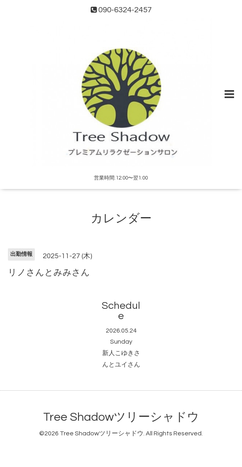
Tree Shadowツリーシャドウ (121, 417)
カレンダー (121, 218)
